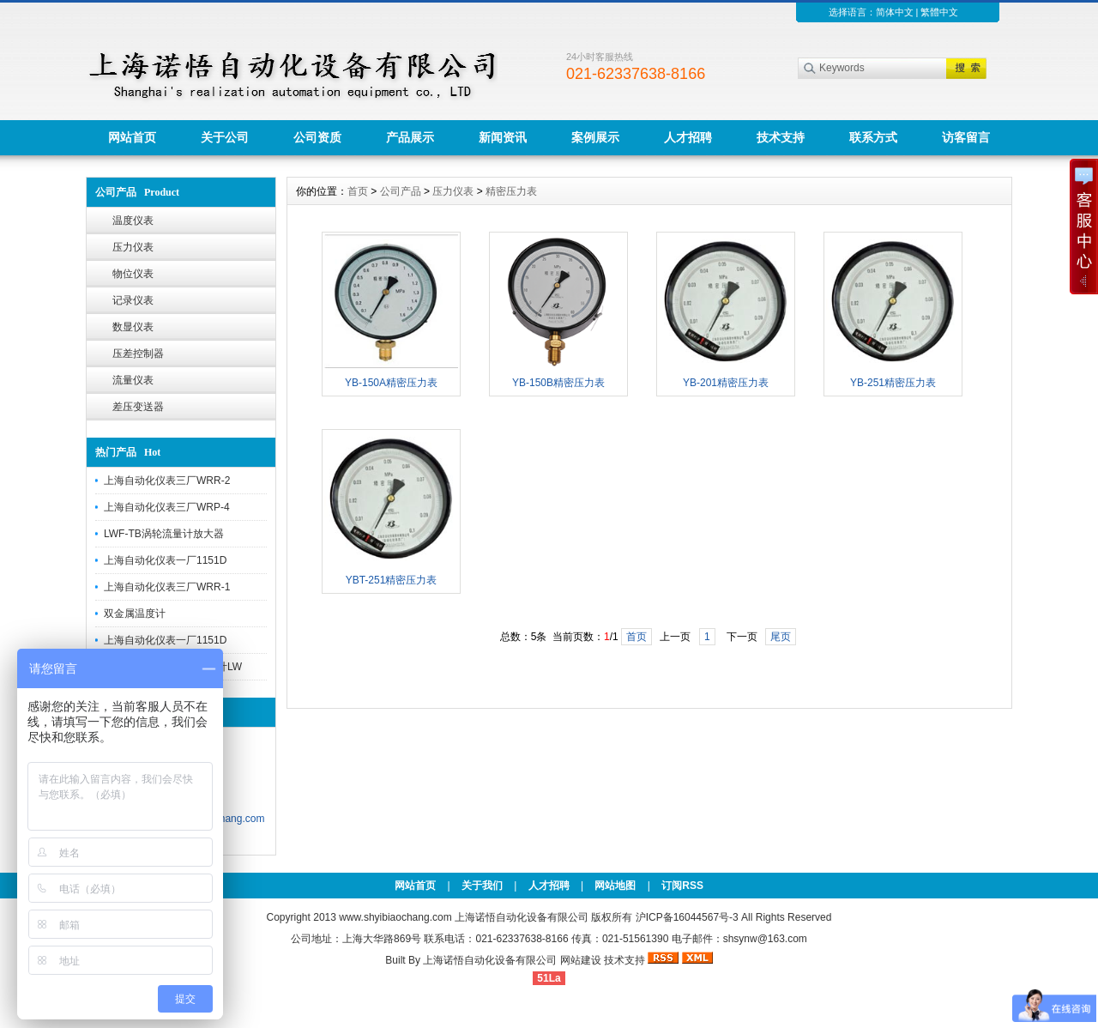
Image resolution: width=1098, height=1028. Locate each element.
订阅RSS (682, 886)
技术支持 (781, 137)
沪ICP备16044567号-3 (687, 917)
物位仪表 (133, 274)
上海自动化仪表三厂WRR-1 (167, 587)
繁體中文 (939, 12)
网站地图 (615, 886)
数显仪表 (133, 327)
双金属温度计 (135, 614)
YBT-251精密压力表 (391, 580)
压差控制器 (138, 354)
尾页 (780, 637)
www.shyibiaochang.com (395, 917)
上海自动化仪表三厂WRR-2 (167, 481)
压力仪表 (133, 247)
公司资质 (317, 137)
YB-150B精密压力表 (558, 383)
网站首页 (132, 137)
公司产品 (400, 191)
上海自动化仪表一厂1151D (165, 560)
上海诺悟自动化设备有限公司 (490, 960)
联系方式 (873, 137)
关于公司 (225, 137)
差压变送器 (138, 407)
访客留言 (966, 137)
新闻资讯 (503, 137)
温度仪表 (133, 221)
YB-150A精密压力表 (391, 383)
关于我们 (482, 886)
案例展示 (595, 137)
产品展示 (410, 137)
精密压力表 (511, 191)
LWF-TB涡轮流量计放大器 (164, 534)
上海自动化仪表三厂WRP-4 (167, 507)
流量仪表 (133, 380)
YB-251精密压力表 (893, 383)
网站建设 (580, 960)
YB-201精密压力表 (726, 383)
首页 (357, 191)
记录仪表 (133, 300)
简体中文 (895, 12)
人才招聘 (688, 137)
